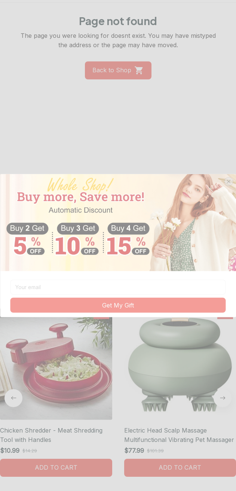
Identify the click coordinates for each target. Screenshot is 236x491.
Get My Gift (118, 305)
